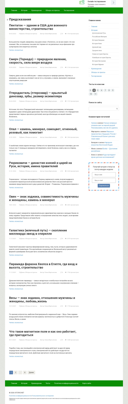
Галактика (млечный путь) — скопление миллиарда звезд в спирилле (38, 231)
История (24, 10)
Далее (31, 371)
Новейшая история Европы (101, 57)
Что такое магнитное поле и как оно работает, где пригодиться (42, 331)
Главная (14, 10)
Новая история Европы (100, 54)
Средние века (97, 50)
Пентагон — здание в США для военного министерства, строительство (38, 27)
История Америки (98, 40)
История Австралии (99, 61)
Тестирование (69, 10)
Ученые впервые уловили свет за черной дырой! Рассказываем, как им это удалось (104, 125)
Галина (93, 123)
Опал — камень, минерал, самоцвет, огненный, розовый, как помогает (43, 130)
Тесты (48, 382)
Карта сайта (86, 382)
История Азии (97, 43)
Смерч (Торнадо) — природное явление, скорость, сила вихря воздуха (38, 60)
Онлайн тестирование (97, 1)
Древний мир (96, 47)
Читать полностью (16, 50)
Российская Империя (99, 37)
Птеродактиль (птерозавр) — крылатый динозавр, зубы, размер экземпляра (38, 94)
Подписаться (104, 186)
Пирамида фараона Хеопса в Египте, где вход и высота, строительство (43, 264)
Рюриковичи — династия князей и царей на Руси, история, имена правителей (40, 163)
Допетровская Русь (99, 33)
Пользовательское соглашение (43, 394)
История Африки (98, 64)
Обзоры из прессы (53, 10)
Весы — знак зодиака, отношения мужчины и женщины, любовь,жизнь (42, 298)
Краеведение (36, 10)
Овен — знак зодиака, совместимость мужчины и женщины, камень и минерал (44, 197)
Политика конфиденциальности (66, 382)
